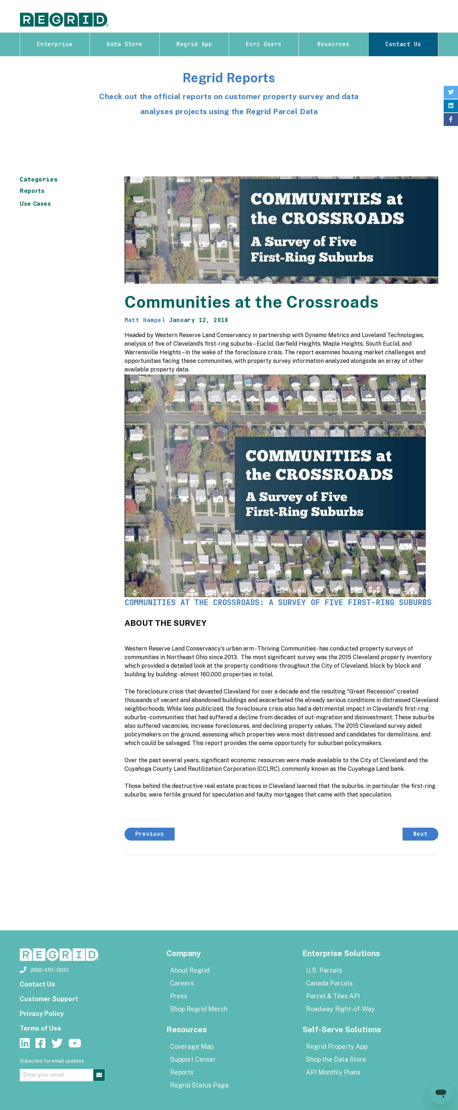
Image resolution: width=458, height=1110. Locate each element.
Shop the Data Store (336, 1059)
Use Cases (35, 203)
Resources (333, 44)
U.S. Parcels (324, 970)
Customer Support (49, 999)
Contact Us (403, 44)
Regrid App (194, 44)
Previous (149, 834)
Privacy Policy (42, 1013)
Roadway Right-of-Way (340, 1009)
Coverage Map (192, 1046)
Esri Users (264, 44)
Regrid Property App (336, 1046)
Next (420, 834)
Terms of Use (40, 1028)
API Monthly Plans (333, 1072)
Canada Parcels (329, 983)
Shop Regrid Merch (199, 1009)
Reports (32, 191)
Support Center (193, 1059)
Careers (182, 983)
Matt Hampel (145, 320)
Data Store (124, 44)
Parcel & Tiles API (333, 996)
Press (178, 996)
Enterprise (55, 44)
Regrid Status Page (199, 1085)
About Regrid (190, 970)
